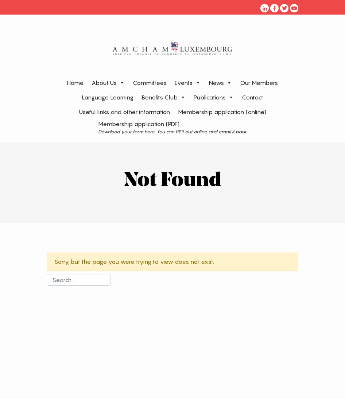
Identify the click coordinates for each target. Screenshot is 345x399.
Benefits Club (164, 97)
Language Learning (107, 97)
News (220, 82)
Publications (214, 97)
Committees (150, 82)
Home (75, 82)
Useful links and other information (124, 112)
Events (188, 82)
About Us (108, 82)
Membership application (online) (222, 112)
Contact (252, 97)
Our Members (259, 82)
